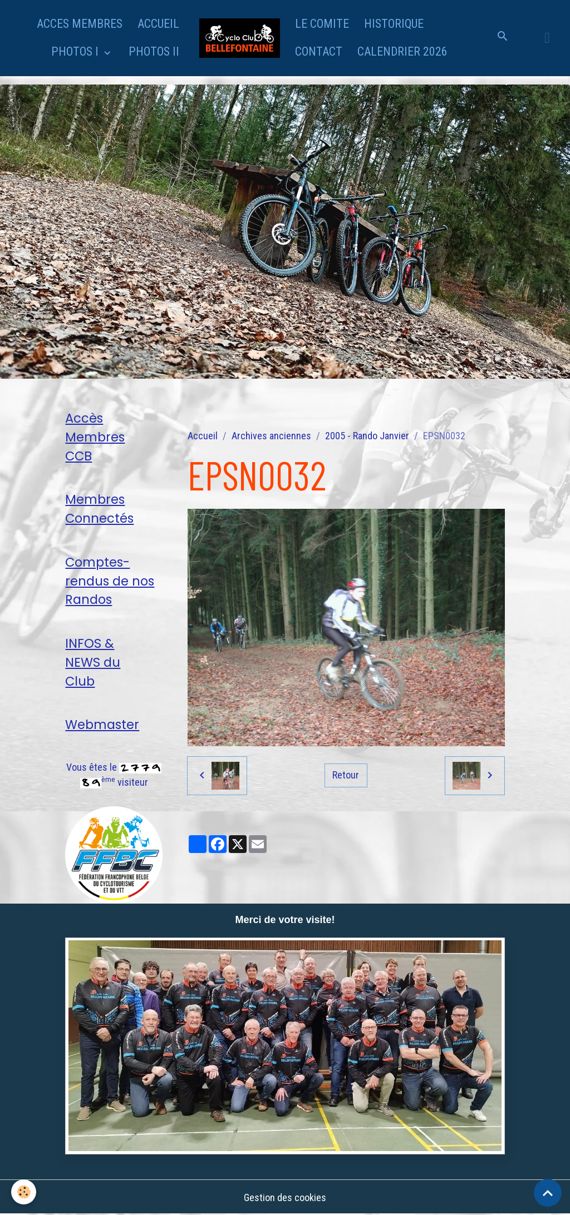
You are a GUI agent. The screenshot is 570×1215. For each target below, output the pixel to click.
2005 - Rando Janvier (367, 436)
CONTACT (318, 51)
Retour (345, 775)
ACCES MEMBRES (79, 24)
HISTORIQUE (394, 24)
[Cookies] (23, 1191)
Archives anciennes (271, 436)
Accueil (203, 436)
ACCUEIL (158, 24)
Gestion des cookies (285, 1197)
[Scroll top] (548, 1193)
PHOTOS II (154, 51)
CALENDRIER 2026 (402, 51)
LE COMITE (322, 24)
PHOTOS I (76, 51)
